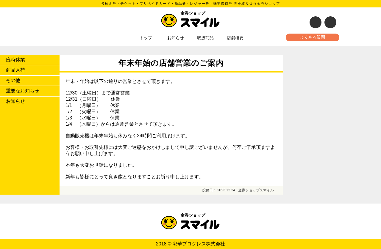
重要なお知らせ (22, 90)
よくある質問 (312, 37)
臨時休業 (15, 59)
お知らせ (175, 37)
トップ (146, 37)
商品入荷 (15, 70)
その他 (13, 80)
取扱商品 (205, 37)
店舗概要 (235, 37)
